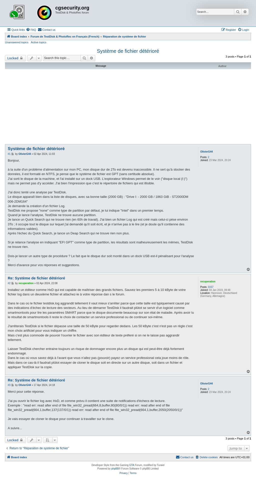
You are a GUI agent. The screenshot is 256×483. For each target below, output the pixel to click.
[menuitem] (31, 30)
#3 (9, 385)
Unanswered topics (16, 42)
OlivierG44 (206, 151)
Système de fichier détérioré (128, 51)
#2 (9, 283)
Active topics (38, 42)
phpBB (115, 468)
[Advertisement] (128, 107)
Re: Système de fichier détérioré (36, 278)
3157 (211, 287)
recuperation (208, 281)
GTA (131, 465)
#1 (9, 154)
